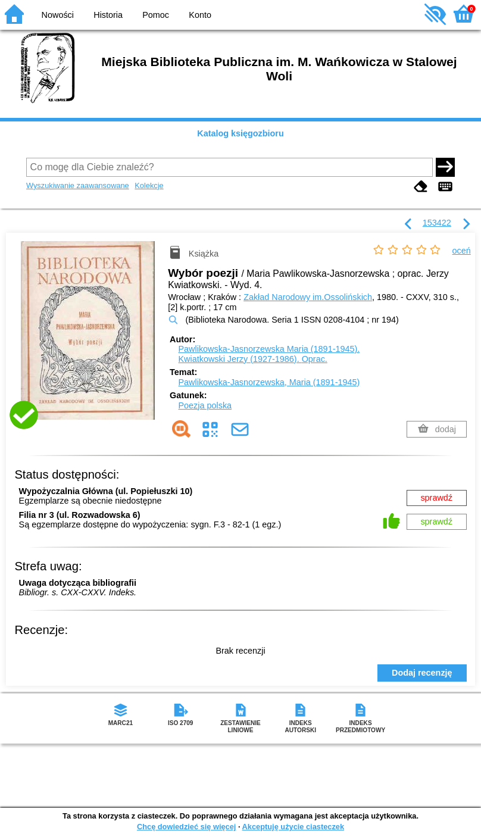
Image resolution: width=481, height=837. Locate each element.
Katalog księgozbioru (240, 133)
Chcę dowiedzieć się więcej (186, 826)
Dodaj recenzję (422, 672)
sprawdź (436, 497)
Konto (200, 15)
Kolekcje (149, 185)
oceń (461, 250)
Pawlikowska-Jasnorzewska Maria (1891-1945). (269, 349)
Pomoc (155, 15)
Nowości (58, 15)
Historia (108, 15)
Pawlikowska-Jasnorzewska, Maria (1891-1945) (269, 382)
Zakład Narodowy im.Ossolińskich (307, 297)
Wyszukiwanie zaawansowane (77, 185)
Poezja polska (205, 405)
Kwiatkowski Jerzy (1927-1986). (253, 359)
